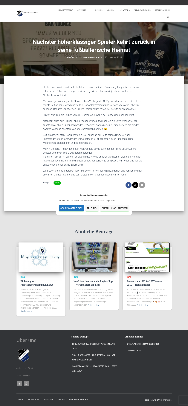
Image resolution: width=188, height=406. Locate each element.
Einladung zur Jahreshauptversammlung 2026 (93, 346)
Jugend (111, 10)
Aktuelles (81, 10)
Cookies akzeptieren (71, 208)
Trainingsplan (134, 350)
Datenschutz (33, 400)
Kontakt (61, 400)
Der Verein (125, 10)
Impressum (48, 400)
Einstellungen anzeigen (115, 208)
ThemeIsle (167, 400)
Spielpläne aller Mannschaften (143, 344)
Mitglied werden (162, 10)
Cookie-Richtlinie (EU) (78, 400)
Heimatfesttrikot (65, 10)
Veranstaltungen (142, 10)
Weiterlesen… (26, 311)
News (57, 183)
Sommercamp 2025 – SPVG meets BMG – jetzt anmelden (94, 368)
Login (21, 400)
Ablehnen (92, 208)
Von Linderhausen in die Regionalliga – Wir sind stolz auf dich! (94, 357)
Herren (99, 10)
